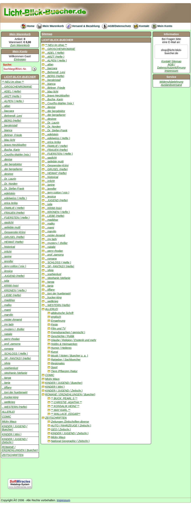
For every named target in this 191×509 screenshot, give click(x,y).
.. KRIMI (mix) (10, 285)
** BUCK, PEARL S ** (64, 398)
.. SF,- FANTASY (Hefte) (16, 358)
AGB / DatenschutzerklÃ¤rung (171, 66)
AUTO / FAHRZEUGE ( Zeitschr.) (71, 425)
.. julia (5, 280)
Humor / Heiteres (61, 347)
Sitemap (47, 34)
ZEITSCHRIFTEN (12, 455)
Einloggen (20, 59)
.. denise (7, 159)
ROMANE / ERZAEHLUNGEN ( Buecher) (20, 449)
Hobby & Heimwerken (64, 344)
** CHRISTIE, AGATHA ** (66, 402)
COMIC (6, 416)
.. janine (6, 256)
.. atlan (6, 106)
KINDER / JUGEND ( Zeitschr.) (63, 390)
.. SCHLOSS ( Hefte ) (15, 353)
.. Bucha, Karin (11, 149)
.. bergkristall (9, 125)
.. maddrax (8, 300)
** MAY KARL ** (60, 410)
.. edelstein (8, 193)
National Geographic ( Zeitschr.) (70, 441)
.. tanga (6, 377)
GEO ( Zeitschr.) (61, 429)
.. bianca (7, 130)
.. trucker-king (10, 397)
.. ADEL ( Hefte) (11, 91)
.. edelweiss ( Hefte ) (14, 198)
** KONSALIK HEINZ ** (65, 406)
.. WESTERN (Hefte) (14, 406)
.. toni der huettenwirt (14, 392)
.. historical (8, 246)
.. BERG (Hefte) (11, 120)
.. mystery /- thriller (13, 329)
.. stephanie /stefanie (14, 372)
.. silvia (6, 363)
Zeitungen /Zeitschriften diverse (70, 421)
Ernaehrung (58, 320)
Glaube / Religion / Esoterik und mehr (73, 340)
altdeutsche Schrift (62, 312)
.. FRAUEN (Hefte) (13, 212)
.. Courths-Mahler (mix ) (16, 154)
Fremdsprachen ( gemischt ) (68, 332)
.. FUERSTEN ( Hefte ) (16, 217)
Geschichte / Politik (62, 336)
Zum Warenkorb (20, 45)
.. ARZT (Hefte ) (11, 96)
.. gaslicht (7, 222)
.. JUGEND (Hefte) (13, 275)
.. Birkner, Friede (12, 135)
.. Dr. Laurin (9, 178)
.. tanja (6, 382)
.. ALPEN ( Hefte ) (13, 101)
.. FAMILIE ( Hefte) (13, 207)
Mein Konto (160, 26)
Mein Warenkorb (49, 26)
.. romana (7, 348)
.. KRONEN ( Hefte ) (14, 290)
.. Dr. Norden (10, 183)
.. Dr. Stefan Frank (13, 188)
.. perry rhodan (11, 338)
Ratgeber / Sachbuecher (66, 359)
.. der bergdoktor (12, 164)
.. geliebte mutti (11, 227)
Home (26, 26)
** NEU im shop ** (13, 81)
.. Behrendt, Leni (12, 115)
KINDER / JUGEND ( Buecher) (63, 382)
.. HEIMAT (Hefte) (12, 241)
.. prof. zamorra (11, 343)
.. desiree (7, 173)
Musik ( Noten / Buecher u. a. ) (69, 355)
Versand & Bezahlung (82, 26)
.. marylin (7, 314)
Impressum (171, 70)
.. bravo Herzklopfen (14, 144)
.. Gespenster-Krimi (13, 232)
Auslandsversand (171, 84)
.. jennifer (7, 261)
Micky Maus (9, 421)
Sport (54, 367)
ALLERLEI (8, 411)
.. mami (6, 309)
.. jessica (7, 271)
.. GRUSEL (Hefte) (13, 237)
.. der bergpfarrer (12, 169)
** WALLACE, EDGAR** (65, 413)
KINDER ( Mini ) (11, 434)
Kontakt (140, 26)
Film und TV (58, 328)
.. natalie (7, 334)
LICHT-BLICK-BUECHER (20, 76)
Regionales (58, 363)
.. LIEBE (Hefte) (11, 295)
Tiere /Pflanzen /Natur (64, 371)
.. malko (6, 305)
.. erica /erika (10, 203)
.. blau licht (8, 140)
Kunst (54, 351)
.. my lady (8, 324)
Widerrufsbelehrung (171, 81)
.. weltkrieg (8, 402)
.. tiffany (6, 387)
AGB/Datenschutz (115, 26)
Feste (54, 324)
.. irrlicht (6, 251)
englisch (56, 316)
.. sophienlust (10, 368)
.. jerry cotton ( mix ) (14, 266)
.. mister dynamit (12, 319)
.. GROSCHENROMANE (17, 86)
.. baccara (8, 110)
